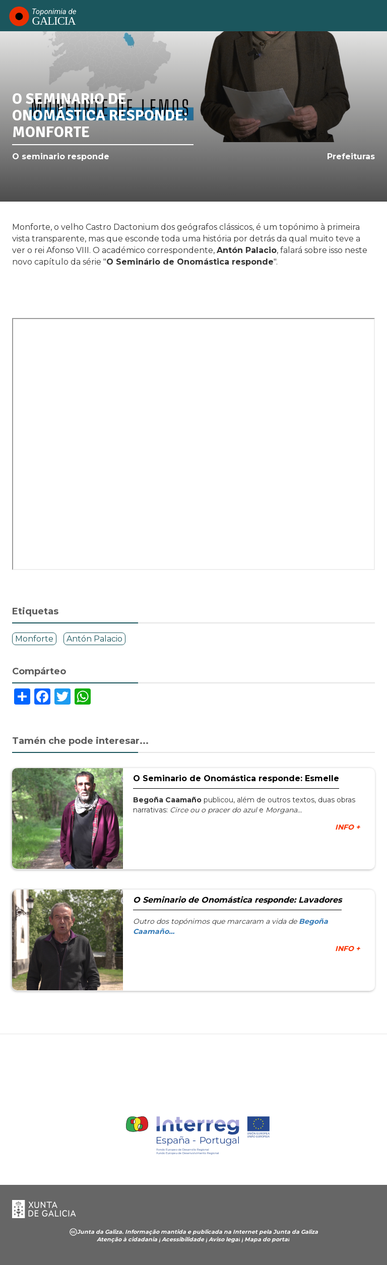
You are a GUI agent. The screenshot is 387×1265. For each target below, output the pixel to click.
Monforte (34, 639)
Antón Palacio (94, 639)
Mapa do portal (266, 1239)
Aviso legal (224, 1239)
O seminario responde (60, 156)
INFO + (347, 827)
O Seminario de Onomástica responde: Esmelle (236, 778)
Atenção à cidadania (127, 1239)
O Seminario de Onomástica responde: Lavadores (237, 900)
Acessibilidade (183, 1239)
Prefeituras (351, 156)
